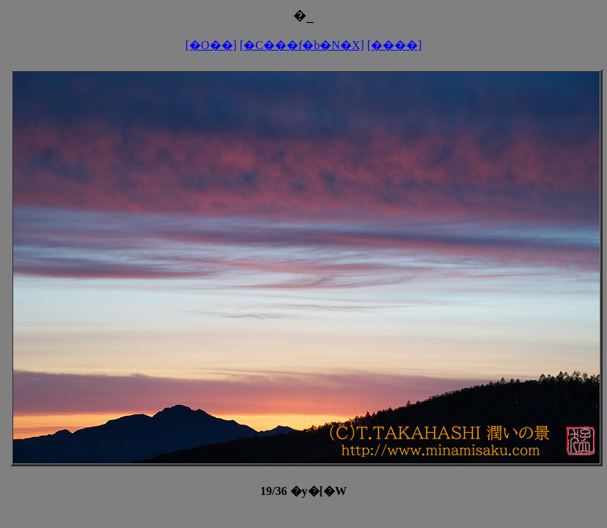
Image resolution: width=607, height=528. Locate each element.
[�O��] (211, 45)
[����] (394, 45)
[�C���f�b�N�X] (302, 45)
